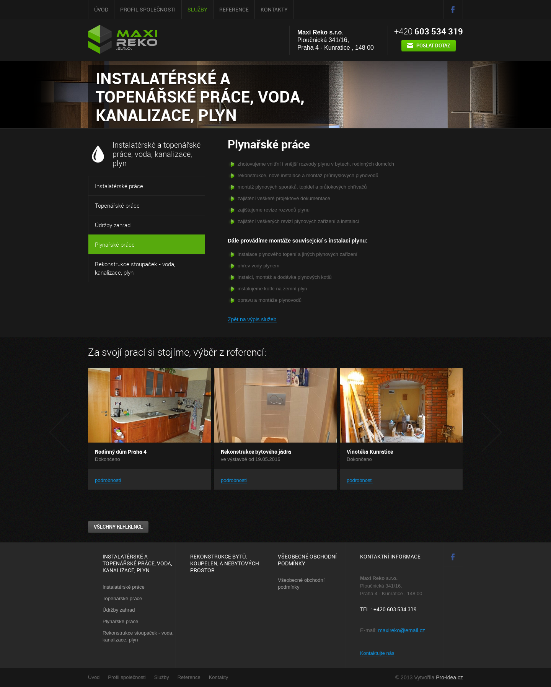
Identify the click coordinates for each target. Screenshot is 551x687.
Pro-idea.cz (449, 677)
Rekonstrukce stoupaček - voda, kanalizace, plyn (135, 268)
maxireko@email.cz (401, 630)
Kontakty (274, 9)
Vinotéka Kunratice (370, 451)
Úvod (101, 9)
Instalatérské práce (119, 186)
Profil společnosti (148, 9)
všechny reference (118, 526)
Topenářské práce (117, 205)
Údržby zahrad (112, 225)
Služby (197, 9)
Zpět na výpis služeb (252, 319)
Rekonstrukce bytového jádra (256, 451)
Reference (234, 9)
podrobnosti (108, 480)
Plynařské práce (115, 244)
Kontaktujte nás (377, 653)
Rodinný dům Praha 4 (121, 451)
